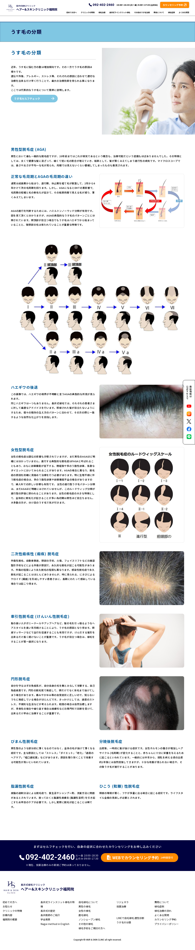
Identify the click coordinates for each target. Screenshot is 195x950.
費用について (159, 15)
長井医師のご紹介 (50, 915)
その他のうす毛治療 (142, 15)
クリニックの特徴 (88, 15)
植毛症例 (171, 15)
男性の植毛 (85, 906)
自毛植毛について (88, 902)
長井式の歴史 (48, 910)
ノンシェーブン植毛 (89, 919)
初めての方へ (71, 15)
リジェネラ (122, 902)
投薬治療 (121, 906)
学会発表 (45, 919)
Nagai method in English (55, 924)
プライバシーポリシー (166, 924)
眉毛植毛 (83, 915)
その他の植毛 (86, 924)
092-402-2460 (103, 7)
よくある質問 (184, 15)
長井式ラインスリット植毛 (119, 15)
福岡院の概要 (10, 919)
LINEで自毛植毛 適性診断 (130, 918)
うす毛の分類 (123, 922)
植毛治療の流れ (162, 910)
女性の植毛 (85, 910)
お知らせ (7, 906)
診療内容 (7, 915)
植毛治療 (101, 15)
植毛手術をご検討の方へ (92, 928)
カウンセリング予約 (165, 919)
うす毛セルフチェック (27, 98)
